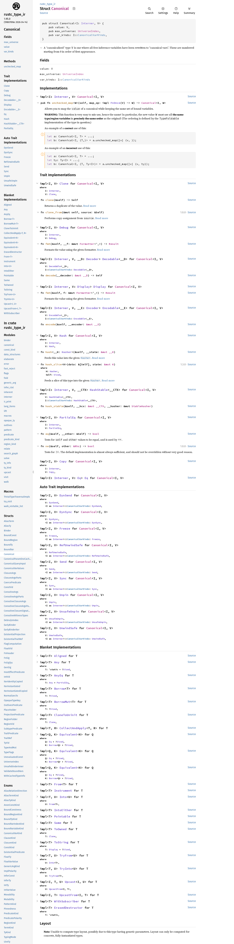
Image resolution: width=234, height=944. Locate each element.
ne (47, 446)
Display (83, 287)
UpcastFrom (55, 889)
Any (56, 662)
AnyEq (58, 675)
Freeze (64, 528)
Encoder (92, 308)
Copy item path (74, 8)
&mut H (109, 364)
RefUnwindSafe (71, 545)
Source (44, 12)
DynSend (65, 495)
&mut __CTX (96, 406)
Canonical (85, 97)
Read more (89, 206)
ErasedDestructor (68, 908)
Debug (63, 227)
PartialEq (67, 417)
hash (49, 352)
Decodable (110, 259)
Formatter (87, 243)
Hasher (67, 352)
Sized (57, 374)
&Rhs (76, 446)
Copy (63, 461)
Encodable (110, 308)
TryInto (65, 868)
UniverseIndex (88, 31)
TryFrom (65, 855)
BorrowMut (62, 702)
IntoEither (63, 810)
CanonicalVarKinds (91, 35)
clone (50, 200)
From (57, 784)
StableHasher (141, 406)
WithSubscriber (66, 901)
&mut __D (81, 275)
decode (50, 275)
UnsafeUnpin (69, 611)
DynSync (65, 512)
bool (96, 433)
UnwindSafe (68, 628)
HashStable (99, 390)
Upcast (70, 882)
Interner (87, 23)
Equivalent (68, 734)
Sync (63, 578)
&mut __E (92, 324)
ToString (61, 842)
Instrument (63, 790)
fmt (48, 243)
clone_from (54, 212)
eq (47, 433)
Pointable (62, 816)
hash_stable (54, 406)
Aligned (60, 656)
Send (63, 562)
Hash (63, 335)
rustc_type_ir (47, 4)
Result (114, 243)
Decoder (92, 259)
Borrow (59, 688)
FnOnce (115, 102)
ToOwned (60, 829)
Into (63, 797)
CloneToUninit (65, 715)
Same (57, 823)
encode (50, 324)
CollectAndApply (72, 728)
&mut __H (107, 352)
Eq (79, 478)
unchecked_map (62, 102)
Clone (63, 183)
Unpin (63, 595)
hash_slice (54, 364)
